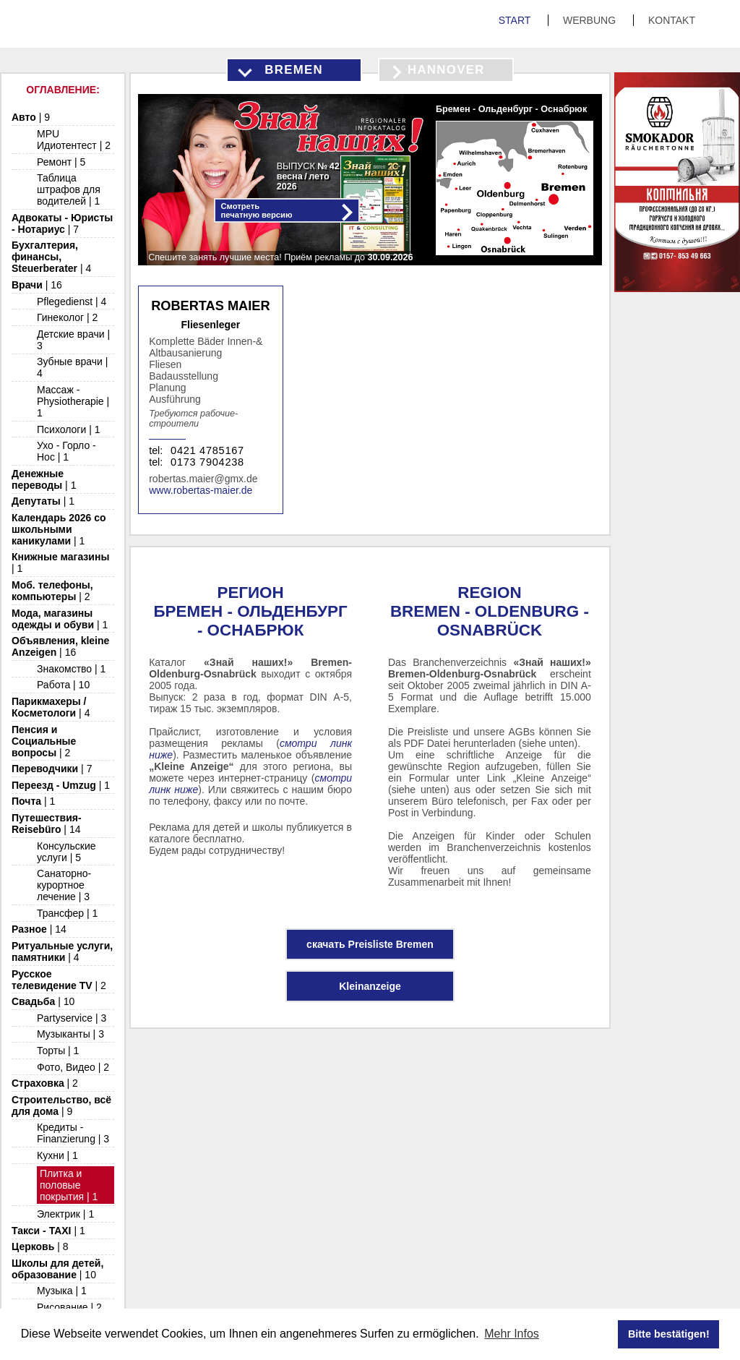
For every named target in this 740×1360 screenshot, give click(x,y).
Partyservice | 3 (71, 1018)
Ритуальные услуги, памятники (62, 951)
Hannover (446, 70)
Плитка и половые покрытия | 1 (69, 1185)
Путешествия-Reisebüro (47, 823)
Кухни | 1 (57, 1155)
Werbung (591, 20)
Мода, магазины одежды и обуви (60, 618)
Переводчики (52, 768)
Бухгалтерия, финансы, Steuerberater (51, 256)
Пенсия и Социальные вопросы (44, 741)
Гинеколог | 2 (67, 317)
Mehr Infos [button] (511, 1333)
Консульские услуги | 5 (66, 851)
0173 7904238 (207, 462)
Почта (33, 801)
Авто (31, 117)
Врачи (37, 285)
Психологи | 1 (68, 429)
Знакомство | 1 (71, 669)
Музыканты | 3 (70, 1034)
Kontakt (671, 20)
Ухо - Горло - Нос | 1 (66, 451)
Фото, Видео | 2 (73, 1067)
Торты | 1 (58, 1050)
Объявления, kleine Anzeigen (60, 646)
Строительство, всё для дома (61, 1105)
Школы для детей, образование (57, 1268)
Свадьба (43, 1001)
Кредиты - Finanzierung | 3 (73, 1133)
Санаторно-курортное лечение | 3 (64, 885)
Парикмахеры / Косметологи (51, 707)
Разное (39, 929)
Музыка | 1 (62, 1290)
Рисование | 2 (69, 1307)
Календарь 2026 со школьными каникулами (59, 529)
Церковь (40, 1246)
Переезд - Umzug (61, 785)
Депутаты (43, 501)
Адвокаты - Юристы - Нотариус (62, 223)
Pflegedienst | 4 (71, 301)
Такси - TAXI (48, 1230)
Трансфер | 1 (67, 913)
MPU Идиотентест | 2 (74, 139)
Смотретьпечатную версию (257, 210)
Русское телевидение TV (59, 979)
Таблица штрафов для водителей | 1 (68, 189)
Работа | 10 (63, 684)
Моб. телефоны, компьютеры (52, 590)
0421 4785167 (207, 450)
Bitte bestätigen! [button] (669, 1334)
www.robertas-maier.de (200, 490)
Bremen (293, 70)
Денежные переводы (44, 479)
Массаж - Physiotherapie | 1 (73, 401)
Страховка (45, 1083)
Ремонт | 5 (61, 162)
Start (516, 20)
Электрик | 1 (65, 1214)
